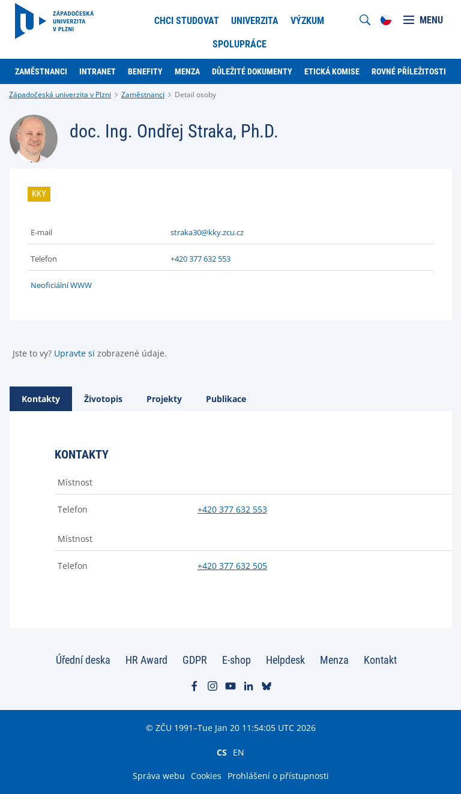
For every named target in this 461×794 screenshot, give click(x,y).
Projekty (164, 399)
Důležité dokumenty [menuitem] (252, 71)
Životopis (103, 399)
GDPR (194, 660)
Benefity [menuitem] (145, 71)
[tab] (41, 398)
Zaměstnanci (142, 94)
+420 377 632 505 (232, 565)
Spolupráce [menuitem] (239, 44)
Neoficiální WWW (61, 285)
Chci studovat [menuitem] (186, 20)
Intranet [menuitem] (97, 71)
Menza (334, 660)
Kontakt (380, 660)
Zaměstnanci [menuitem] (41, 71)
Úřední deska (83, 660)
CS (222, 752)
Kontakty (41, 399)
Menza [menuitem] (187, 71)
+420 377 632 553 (200, 258)
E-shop (236, 660)
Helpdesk (285, 660)
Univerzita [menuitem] (255, 20)
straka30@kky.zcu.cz (207, 232)
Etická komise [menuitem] (332, 71)
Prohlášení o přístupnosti (278, 775)
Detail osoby (195, 94)
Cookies (206, 775)
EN (238, 752)
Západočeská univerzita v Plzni (60, 94)
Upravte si (74, 353)
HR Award (146, 660)
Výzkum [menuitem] (307, 20)
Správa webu (159, 775)
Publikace (226, 399)
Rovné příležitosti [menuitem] (409, 71)
